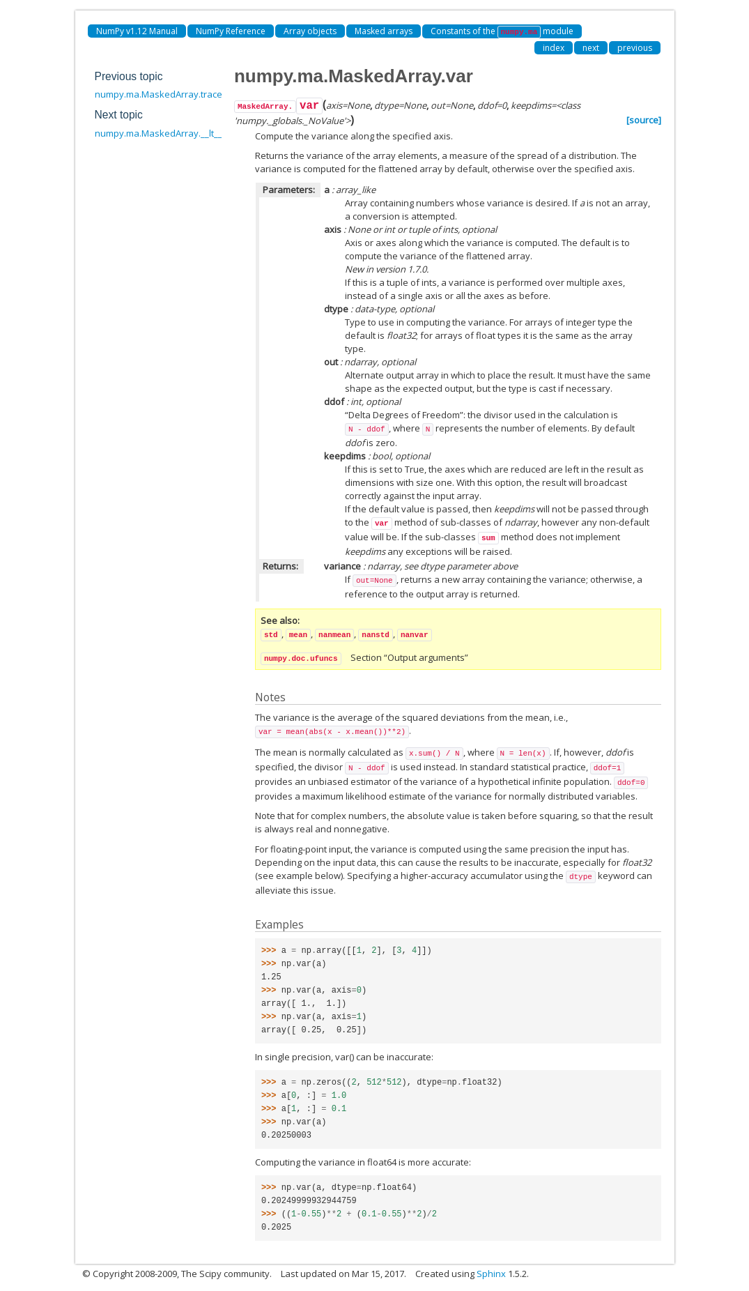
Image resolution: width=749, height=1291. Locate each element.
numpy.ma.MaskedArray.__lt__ (158, 133)
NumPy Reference (230, 31)
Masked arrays (383, 31)
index (553, 48)
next (590, 48)
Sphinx (491, 1273)
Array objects (310, 31)
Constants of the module (502, 31)
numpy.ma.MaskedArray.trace (158, 94)
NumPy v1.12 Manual (137, 31)
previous (634, 48)
